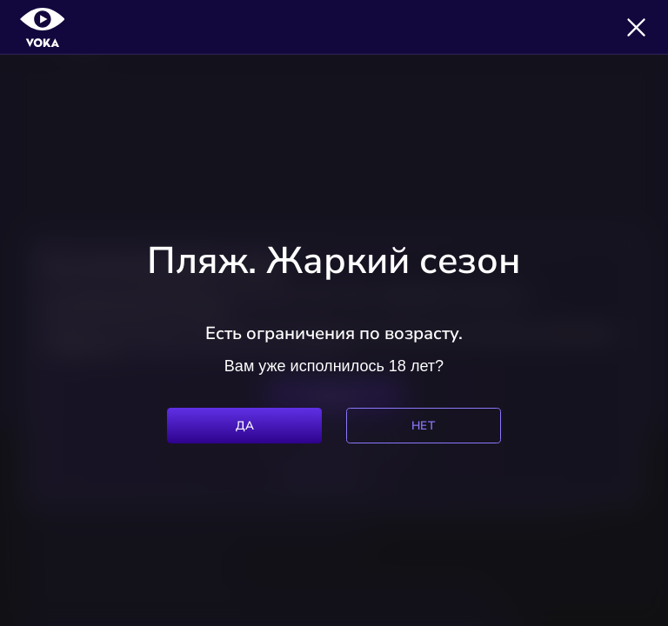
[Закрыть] (636, 27)
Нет (423, 425)
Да (245, 425)
